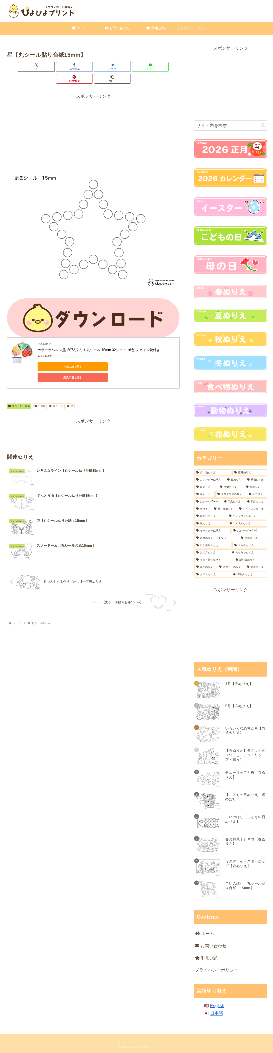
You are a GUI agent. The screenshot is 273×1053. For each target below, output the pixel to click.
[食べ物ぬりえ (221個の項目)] (213, 472)
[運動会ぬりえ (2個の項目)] (249, 574)
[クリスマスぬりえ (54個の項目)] (230, 494)
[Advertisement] (93, 118)
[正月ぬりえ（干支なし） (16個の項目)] (216, 538)
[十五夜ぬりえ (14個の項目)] (249, 545)
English (217, 1005)
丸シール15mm (19, 383)
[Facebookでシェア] (50, 67)
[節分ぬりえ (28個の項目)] (256, 501)
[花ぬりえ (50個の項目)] (257, 494)
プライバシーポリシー (216, 970)
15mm (40, 383)
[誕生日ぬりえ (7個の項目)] (250, 560)
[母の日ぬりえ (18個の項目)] (210, 516)
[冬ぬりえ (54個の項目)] (204, 494)
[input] (230, 125)
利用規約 (206, 957)
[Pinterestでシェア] (137, 67)
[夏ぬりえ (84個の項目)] (205, 487)
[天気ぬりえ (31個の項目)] (233, 501)
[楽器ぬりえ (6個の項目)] (256, 567)
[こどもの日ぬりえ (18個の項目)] (252, 509)
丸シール (56, 383)
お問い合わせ (211, 945)
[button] (166, 67)
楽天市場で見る (98, 354)
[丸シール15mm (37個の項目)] (207, 501)
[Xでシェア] (21, 67)
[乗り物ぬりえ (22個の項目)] (224, 509)
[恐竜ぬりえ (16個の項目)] (253, 538)
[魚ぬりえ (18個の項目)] (210, 523)
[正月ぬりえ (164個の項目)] (249, 472)
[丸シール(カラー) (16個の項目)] (249, 530)
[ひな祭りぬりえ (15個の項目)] (213, 545)
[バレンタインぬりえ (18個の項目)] (247, 516)
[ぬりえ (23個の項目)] (202, 509)
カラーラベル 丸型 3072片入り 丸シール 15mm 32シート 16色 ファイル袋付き (99, 338)
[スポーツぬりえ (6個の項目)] (230, 567)
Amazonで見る (57, 354)
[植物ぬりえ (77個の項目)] (230, 487)
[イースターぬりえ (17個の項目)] (212, 530)
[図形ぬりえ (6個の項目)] (205, 567)
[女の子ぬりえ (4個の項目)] (212, 574)
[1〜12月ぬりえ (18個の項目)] (247, 523)
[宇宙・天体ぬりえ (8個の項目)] (213, 560)
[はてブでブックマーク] (79, 67)
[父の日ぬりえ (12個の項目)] (211, 552)
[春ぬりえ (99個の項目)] (234, 480)
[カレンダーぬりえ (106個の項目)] (209, 480)
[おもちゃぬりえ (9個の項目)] (248, 552)
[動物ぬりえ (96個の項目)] (256, 480)
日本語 (216, 1013)
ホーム (204, 933)
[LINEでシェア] (108, 67)
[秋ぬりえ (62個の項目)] (255, 487)
